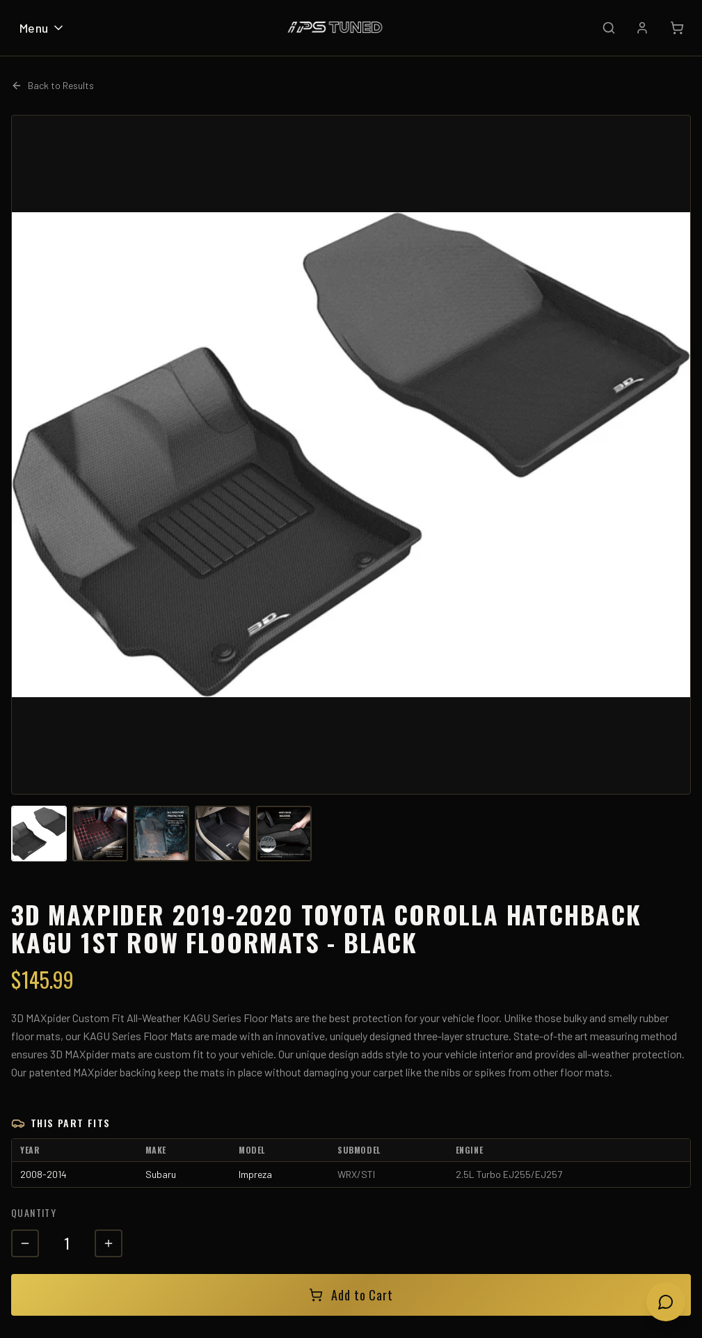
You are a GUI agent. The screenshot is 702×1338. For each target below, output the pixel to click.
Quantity (33, 1212)
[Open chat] (665, 1301)
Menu (42, 27)
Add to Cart (351, 1295)
